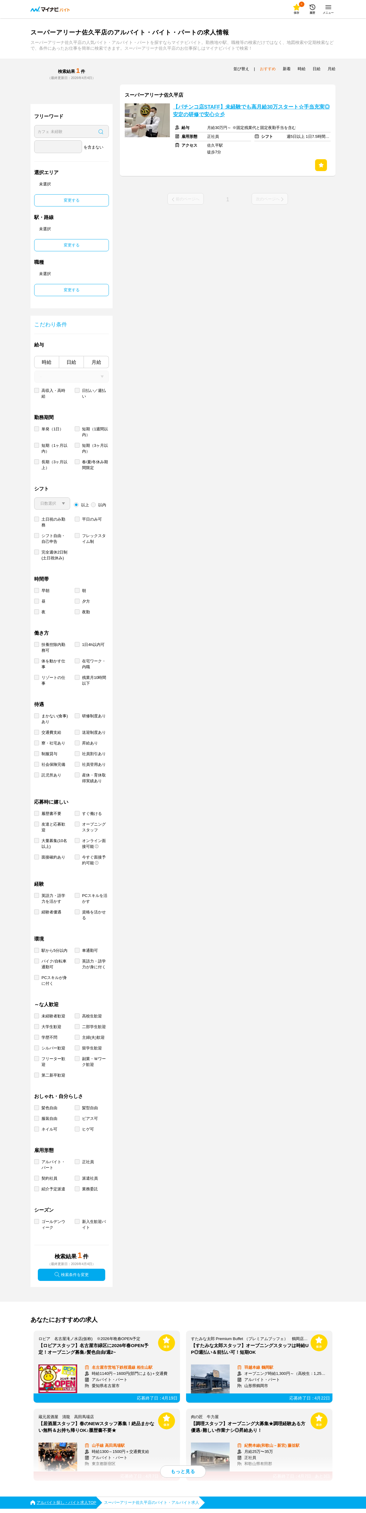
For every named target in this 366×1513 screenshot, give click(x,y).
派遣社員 (90, 1178)
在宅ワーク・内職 (94, 664)
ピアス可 (90, 1118)
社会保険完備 (53, 764)
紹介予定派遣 (53, 1189)
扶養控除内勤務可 (53, 647)
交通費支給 (51, 732)
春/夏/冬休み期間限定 (95, 465)
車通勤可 (90, 950)
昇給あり (90, 743)
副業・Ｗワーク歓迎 (94, 1061)
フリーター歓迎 (53, 1061)
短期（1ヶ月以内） (54, 448)
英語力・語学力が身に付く (94, 964)
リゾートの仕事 (53, 680)
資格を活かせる (94, 915)
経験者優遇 (51, 912)
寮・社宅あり (53, 743)
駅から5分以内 (54, 950)
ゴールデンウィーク (53, 1224)
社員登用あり (94, 764)
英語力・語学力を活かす (53, 898)
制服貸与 (49, 753)
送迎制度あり (94, 732)
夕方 (86, 601)
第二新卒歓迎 (53, 1075)
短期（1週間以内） (95, 432)
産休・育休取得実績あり (94, 778)
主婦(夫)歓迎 (93, 1037)
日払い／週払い (94, 393)
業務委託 (90, 1189)
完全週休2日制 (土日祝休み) (54, 555)
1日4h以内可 (93, 644)
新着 (287, 68)
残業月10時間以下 (94, 680)
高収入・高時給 (53, 393)
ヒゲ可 (88, 1129)
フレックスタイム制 (94, 538)
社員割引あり (94, 753)
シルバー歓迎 (53, 1048)
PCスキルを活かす (94, 898)
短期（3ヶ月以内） (95, 448)
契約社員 (49, 1178)
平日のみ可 (92, 519)
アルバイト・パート (53, 1165)
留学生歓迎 (92, 1048)
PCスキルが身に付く (54, 980)
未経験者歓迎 (53, 1016)
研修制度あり (94, 716)
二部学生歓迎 (94, 1026)
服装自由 (49, 1118)
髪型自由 (90, 1108)
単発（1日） (52, 429)
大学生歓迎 (51, 1026)
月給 (96, 362)
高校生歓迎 (92, 1016)
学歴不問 (49, 1037)
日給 (71, 362)
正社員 (88, 1162)
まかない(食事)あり (54, 719)
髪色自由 (49, 1108)
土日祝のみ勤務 (53, 522)
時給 (47, 362)
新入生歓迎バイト (94, 1224)
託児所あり (51, 775)
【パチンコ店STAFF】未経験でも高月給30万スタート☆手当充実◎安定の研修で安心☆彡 (251, 110)
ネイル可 (49, 1129)
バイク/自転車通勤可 (53, 964)
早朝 (45, 590)
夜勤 (86, 612)
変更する (72, 200)
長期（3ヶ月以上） (54, 465)
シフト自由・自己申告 (53, 538)
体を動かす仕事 (53, 664)
